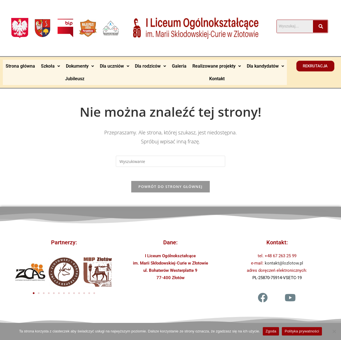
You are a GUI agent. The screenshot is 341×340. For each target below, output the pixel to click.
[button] (50, 66)
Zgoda (271, 331)
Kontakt (217, 78)
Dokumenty (80, 65)
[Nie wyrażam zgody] (334, 331)
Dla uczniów (114, 65)
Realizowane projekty (216, 65)
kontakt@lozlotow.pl (284, 265)
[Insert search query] (170, 160)
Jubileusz (74, 78)
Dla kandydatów (265, 65)
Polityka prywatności (302, 331)
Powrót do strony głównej (171, 189)
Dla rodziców (150, 65)
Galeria (179, 65)
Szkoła (50, 65)
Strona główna (20, 65)
